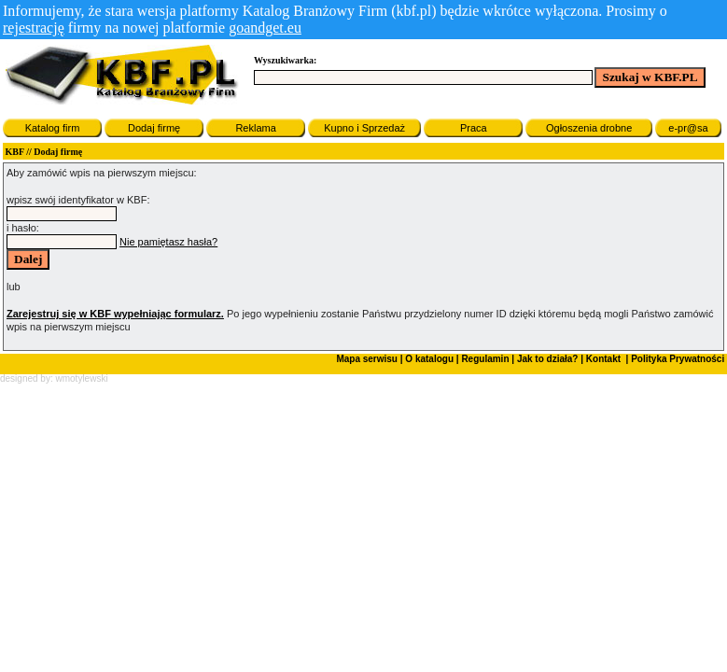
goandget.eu (265, 27)
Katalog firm (52, 127)
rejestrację (33, 27)
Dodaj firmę (154, 127)
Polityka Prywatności (676, 359)
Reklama (255, 127)
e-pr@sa (687, 127)
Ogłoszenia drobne (589, 127)
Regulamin (485, 359)
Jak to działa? (548, 359)
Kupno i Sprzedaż (364, 127)
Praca (473, 127)
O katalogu (429, 359)
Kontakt (602, 359)
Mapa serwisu (367, 359)
